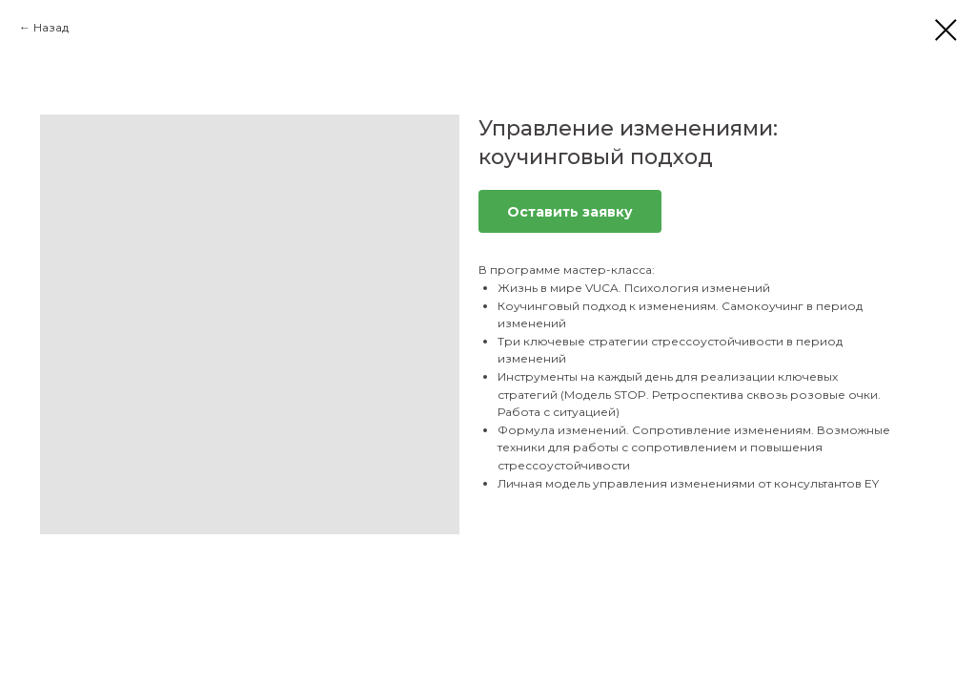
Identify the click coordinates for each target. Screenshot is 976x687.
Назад (51, 27)
